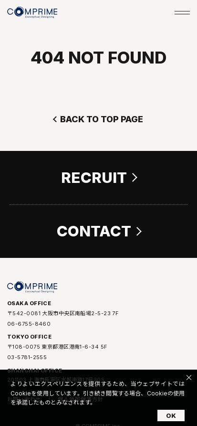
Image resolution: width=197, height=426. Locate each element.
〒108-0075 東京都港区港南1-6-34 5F (57, 348)
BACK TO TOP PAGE (101, 119)
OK (171, 415)
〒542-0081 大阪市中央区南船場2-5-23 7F (63, 314)
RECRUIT (94, 178)
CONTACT (94, 231)
